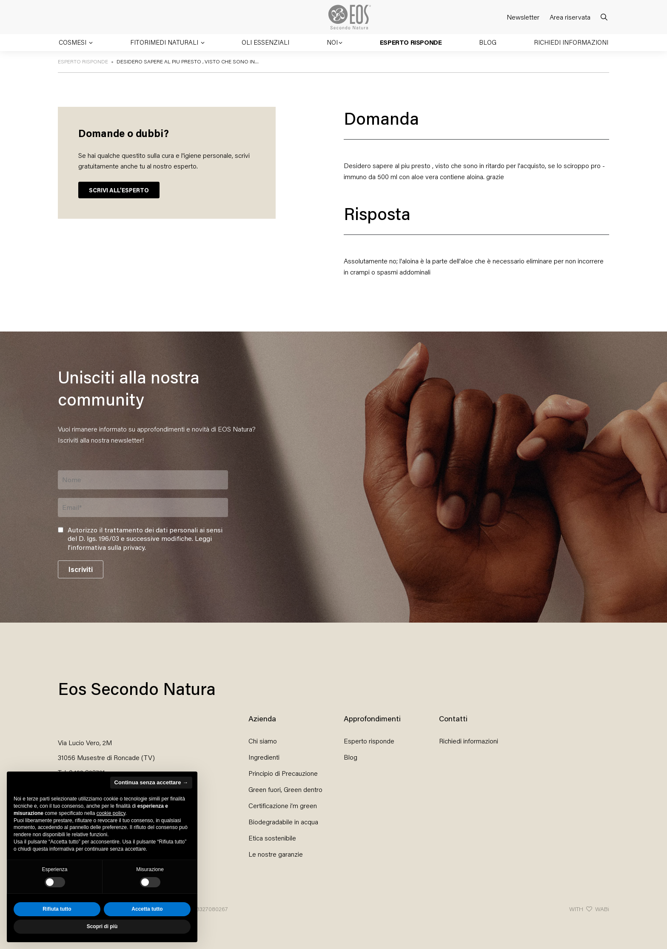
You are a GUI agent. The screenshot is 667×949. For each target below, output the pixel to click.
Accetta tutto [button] (146, 909)
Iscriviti (80, 569)
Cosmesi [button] (73, 42)
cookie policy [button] (111, 813)
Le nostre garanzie (275, 853)
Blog (487, 42)
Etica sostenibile (272, 837)
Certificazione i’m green (282, 805)
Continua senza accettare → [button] (151, 782)
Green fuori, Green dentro (285, 789)
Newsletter (523, 16)
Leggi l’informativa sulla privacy (140, 543)
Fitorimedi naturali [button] (165, 42)
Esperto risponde (411, 42)
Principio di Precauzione (283, 773)
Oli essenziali (265, 42)
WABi (602, 909)
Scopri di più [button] (102, 926)
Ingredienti (263, 756)
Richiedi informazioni (571, 42)
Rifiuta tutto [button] (57, 909)
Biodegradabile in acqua (283, 821)
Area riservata (570, 16)
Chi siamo (262, 740)
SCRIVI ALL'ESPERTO (119, 190)
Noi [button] (332, 42)
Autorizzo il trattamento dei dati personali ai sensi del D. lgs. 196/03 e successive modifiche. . (145, 539)
